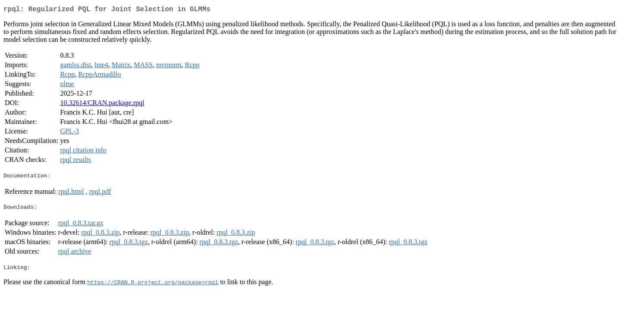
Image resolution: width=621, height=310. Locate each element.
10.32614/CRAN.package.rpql (102, 104)
